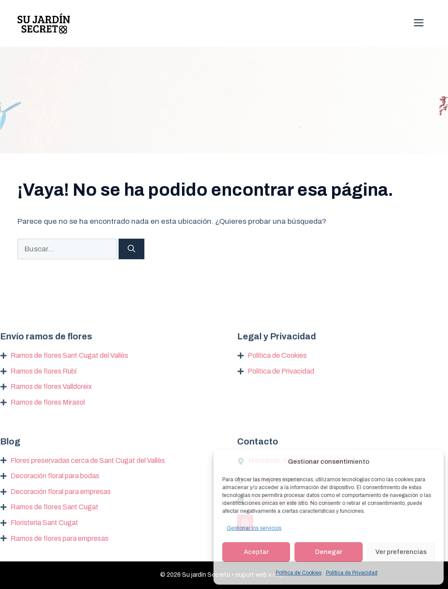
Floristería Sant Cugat (44, 522)
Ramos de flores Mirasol (47, 402)
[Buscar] (131, 249)
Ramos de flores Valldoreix (51, 386)
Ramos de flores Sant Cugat (54, 507)
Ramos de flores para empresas (59, 538)
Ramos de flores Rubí (43, 371)
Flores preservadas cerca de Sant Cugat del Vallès (87, 460)
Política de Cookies (299, 573)
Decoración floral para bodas (54, 476)
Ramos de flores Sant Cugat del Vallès (69, 355)
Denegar (328, 551)
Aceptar (256, 551)
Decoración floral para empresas (60, 491)
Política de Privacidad (352, 573)
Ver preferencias (401, 551)
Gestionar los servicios (254, 528)
